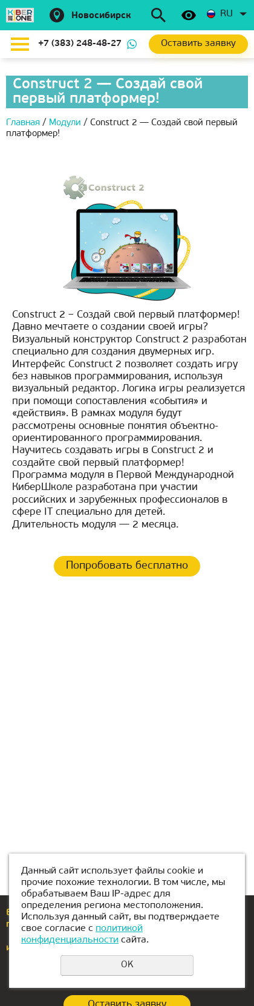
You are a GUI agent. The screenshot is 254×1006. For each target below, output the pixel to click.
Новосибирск (101, 16)
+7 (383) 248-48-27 (80, 43)
